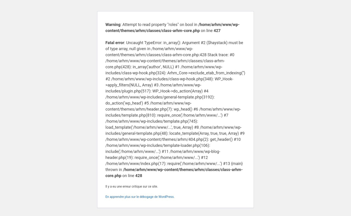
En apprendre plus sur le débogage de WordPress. (140, 197)
